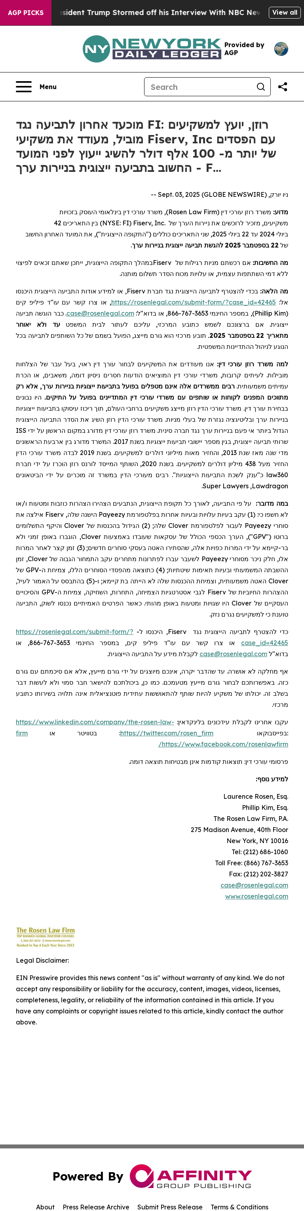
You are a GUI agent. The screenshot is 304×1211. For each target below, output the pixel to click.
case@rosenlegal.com (254, 885)
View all (284, 12)
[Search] (197, 87)
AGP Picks (26, 13)
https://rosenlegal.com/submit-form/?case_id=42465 (193, 302)
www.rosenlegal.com (256, 896)
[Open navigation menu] (36, 87)
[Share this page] (282, 87)
